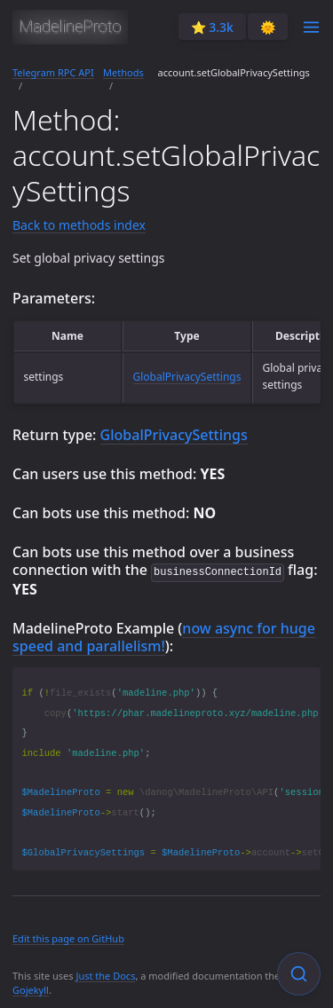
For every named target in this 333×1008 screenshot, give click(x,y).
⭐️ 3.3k (212, 27)
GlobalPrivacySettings (187, 376)
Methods (123, 72)
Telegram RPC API (53, 72)
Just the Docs (105, 974)
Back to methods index (79, 225)
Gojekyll (30, 989)
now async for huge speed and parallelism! (163, 636)
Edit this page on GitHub (68, 937)
